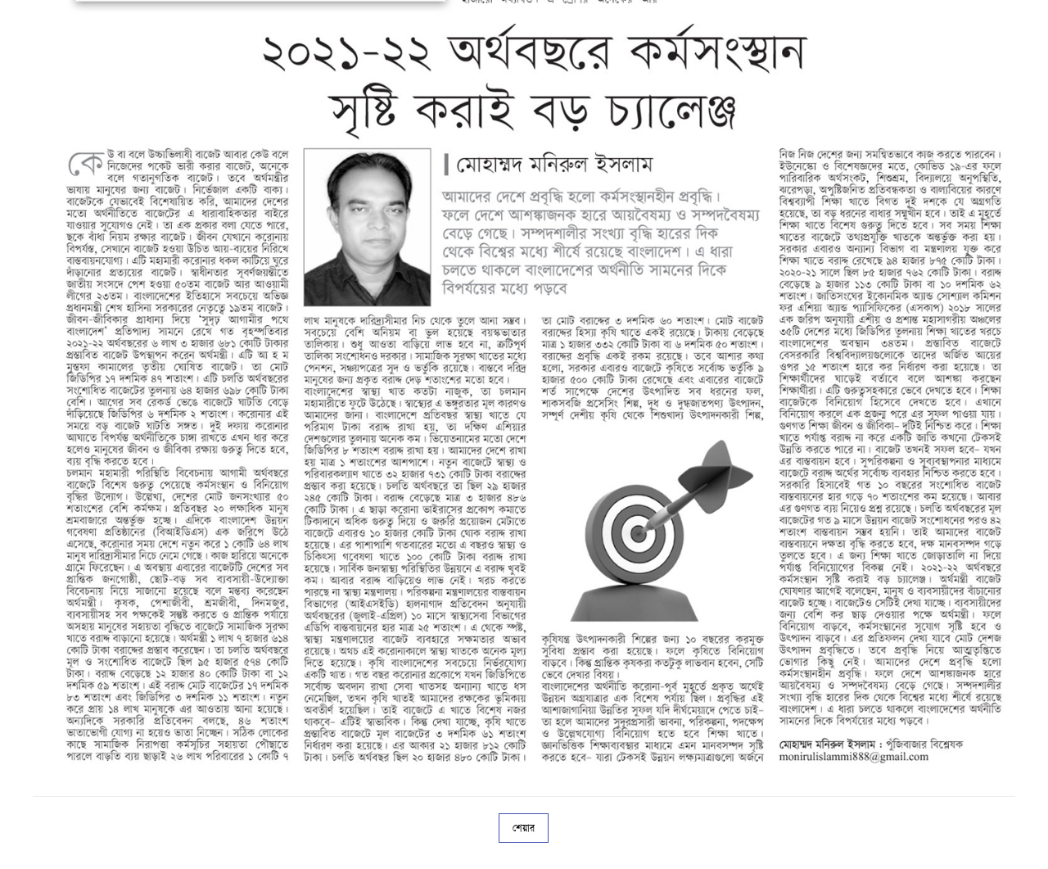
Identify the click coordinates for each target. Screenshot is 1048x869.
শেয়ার (524, 828)
